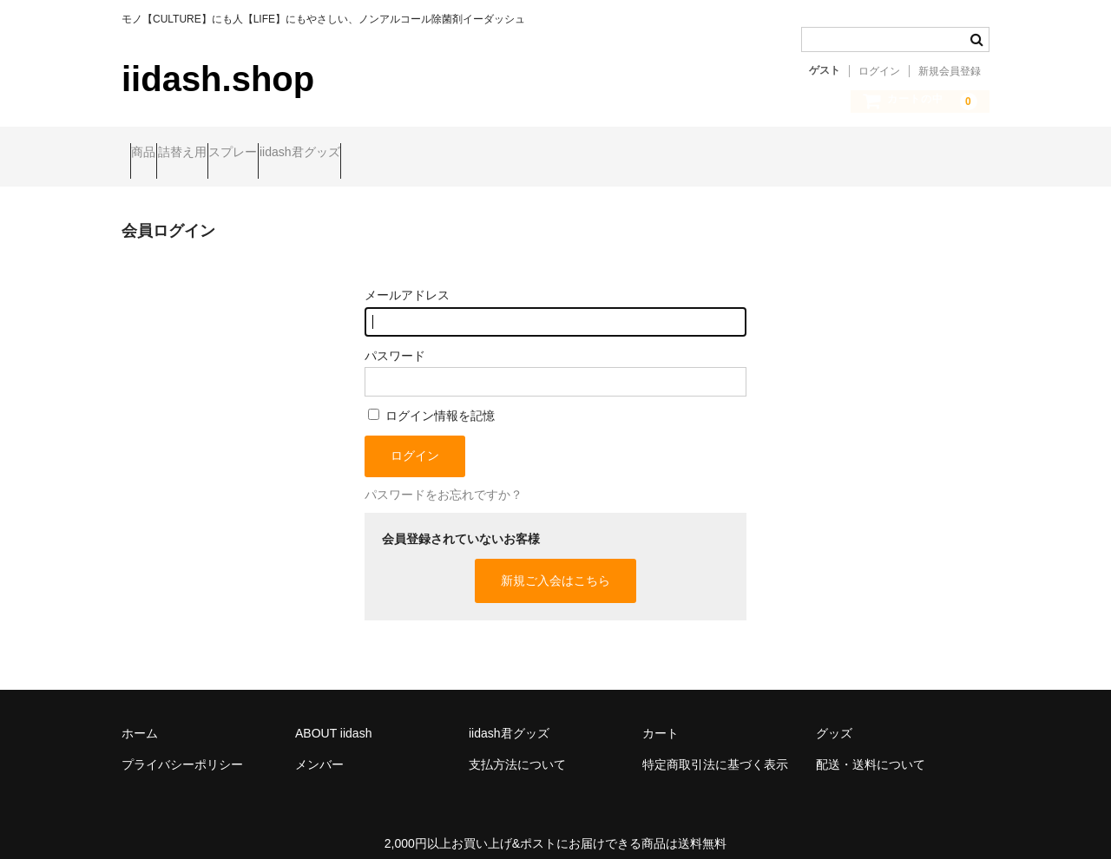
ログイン (879, 71)
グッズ (834, 718)
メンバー (319, 749)
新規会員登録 (949, 71)
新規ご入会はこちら (555, 566)
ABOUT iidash (333, 718)
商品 (152, 154)
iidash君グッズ (408, 154)
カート (660, 718)
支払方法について (517, 749)
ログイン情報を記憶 (431, 401)
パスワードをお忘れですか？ (444, 480)
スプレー (308, 154)
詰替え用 (224, 154)
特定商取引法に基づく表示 (715, 749)
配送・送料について (870, 749)
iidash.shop (218, 79)
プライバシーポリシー (182, 749)
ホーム (140, 718)
